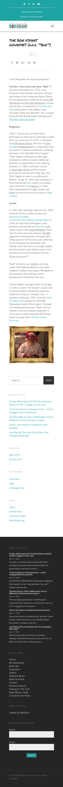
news (12, 483)
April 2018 (14, 454)
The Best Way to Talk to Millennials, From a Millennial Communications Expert (31, 418)
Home (12, 659)
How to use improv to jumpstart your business (28, 426)
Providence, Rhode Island (36, 219)
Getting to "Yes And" (19, 688)
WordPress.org (16, 520)
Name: (12, 729)
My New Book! (16, 662)
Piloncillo (39, 226)
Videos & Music (17, 675)
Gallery (12, 672)
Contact (13, 682)
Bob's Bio (14, 666)
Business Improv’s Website (31, 12)
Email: (12, 742)
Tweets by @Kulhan (19, 712)
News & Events (16, 679)
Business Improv (17, 685)
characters (14, 478)
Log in (12, 506)
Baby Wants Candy (18, 692)
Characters (14, 669)
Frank (28, 186)
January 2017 (16, 459)
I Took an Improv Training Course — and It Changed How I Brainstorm (31, 411)
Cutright (13, 146)
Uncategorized (16, 487)
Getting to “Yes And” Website (32, 17)
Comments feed (17, 515)
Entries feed (15, 511)
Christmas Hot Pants (19, 695)
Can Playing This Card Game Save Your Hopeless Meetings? (29, 434)
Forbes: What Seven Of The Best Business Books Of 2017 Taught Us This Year (30, 403)
